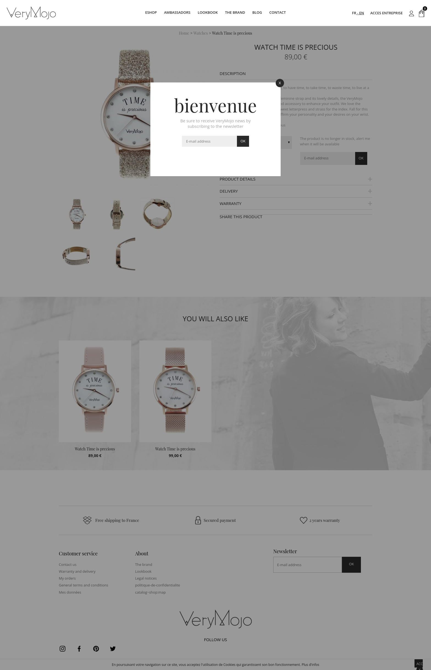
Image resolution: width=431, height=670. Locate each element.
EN (361, 12)
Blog (261, 12)
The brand (236, 12)
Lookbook (206, 12)
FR (354, 12)
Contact (284, 12)
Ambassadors (173, 12)
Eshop (144, 12)
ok (243, 141)
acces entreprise (386, 12)
